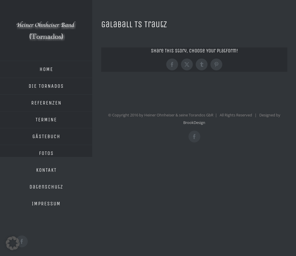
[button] (12, 243)
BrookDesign (194, 122)
